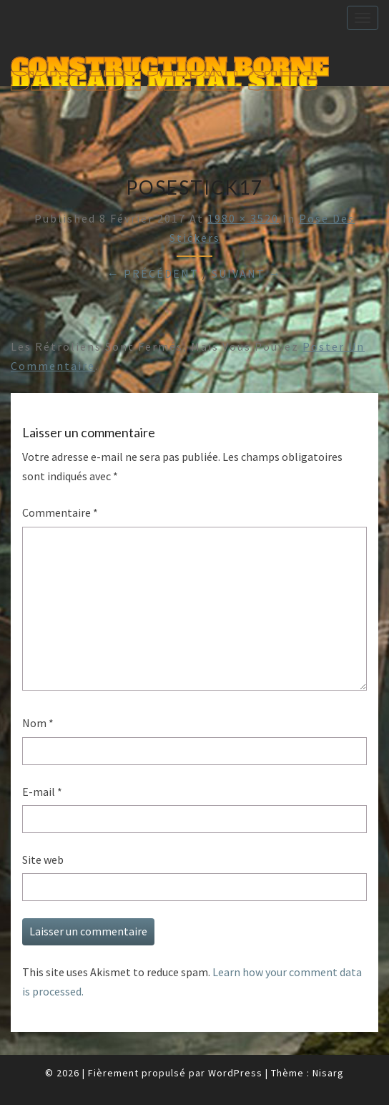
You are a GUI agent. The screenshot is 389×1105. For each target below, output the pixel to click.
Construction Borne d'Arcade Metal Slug (169, 69)
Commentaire (60, 512)
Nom (38, 723)
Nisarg (328, 1072)
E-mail (42, 791)
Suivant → (247, 273)
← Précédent (153, 273)
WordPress (235, 1072)
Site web (43, 859)
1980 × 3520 (243, 218)
